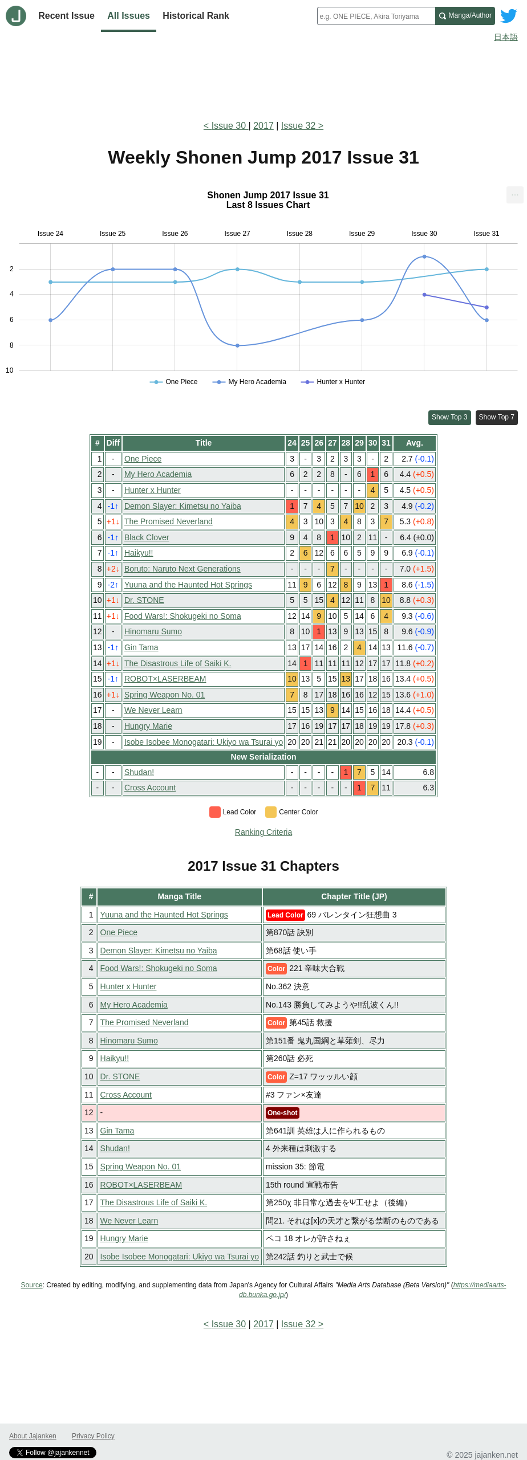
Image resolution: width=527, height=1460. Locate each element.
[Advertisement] (263, 78)
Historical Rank (196, 16)
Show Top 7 (497, 417)
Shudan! (139, 772)
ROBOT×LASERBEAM (165, 678)
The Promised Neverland (168, 521)
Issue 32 (298, 125)
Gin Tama (141, 647)
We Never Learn (153, 710)
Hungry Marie (148, 726)
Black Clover (146, 537)
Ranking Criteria (263, 832)
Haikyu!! (138, 552)
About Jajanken (32, 1436)
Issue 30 (230, 125)
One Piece (142, 458)
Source (32, 1285)
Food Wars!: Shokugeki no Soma (182, 616)
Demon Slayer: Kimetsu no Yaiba (182, 506)
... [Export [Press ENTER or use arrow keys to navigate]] (514, 192)
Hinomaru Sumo (153, 631)
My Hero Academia (158, 474)
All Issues (128, 16)
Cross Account (150, 787)
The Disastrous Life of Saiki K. (178, 663)
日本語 (506, 37)
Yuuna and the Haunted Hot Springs (188, 584)
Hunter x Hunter (152, 490)
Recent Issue (66, 16)
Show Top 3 (450, 417)
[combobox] (376, 16)
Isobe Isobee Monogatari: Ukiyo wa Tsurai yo (203, 742)
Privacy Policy (93, 1436)
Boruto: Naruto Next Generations (182, 568)
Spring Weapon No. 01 (164, 694)
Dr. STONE (144, 600)
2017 (263, 125)
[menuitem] (515, 194)
